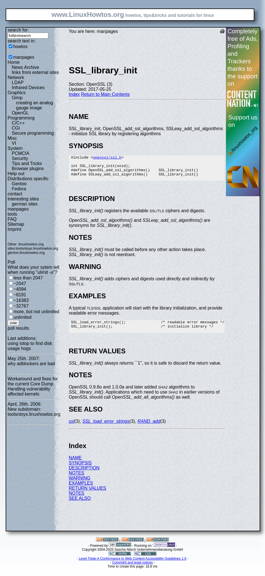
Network (16, 77)
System (15, 148)
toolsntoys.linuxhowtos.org (37, 248)
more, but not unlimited (36, 311)
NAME (75, 465)
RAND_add (148, 428)
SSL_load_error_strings (106, 428)
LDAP (18, 82)
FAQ (12, 219)
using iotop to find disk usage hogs (30, 346)
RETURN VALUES (87, 495)
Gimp (17, 97)
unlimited (22, 317)
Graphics (17, 92)
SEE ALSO (80, 505)
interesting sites (23, 198)
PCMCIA (20, 153)
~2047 (19, 283)
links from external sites (35, 72)
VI (14, 143)
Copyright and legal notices (132, 570)
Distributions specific (28, 178)
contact (15, 193)
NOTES (76, 480)
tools (12, 214)
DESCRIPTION (84, 475)
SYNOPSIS (80, 470)
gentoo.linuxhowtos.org (26, 252)
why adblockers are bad (31, 363)
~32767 (21, 306)
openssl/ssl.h (107, 158)
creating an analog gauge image (34, 105)
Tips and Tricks (27, 163)
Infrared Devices (28, 87)
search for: (18, 30)
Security (20, 158)
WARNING (79, 485)
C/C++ (18, 123)
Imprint (14, 229)
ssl (71, 428)
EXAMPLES (81, 490)
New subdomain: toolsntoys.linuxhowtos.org (34, 412)
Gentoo (19, 183)
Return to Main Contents (105, 94)
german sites (25, 204)
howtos (20, 46)
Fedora (19, 188)
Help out (16, 173)
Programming (21, 118)
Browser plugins (28, 168)
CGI (16, 128)
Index (74, 94)
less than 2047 (28, 277)
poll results (18, 328)
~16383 (21, 300)
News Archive (25, 67)
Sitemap (16, 224)
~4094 (19, 289)
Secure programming (33, 133)
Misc (12, 138)
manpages (23, 57)
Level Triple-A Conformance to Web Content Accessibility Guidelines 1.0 (132, 566)
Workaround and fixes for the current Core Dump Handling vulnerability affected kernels (33, 386)
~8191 (19, 294)
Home (14, 62)
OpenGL (20, 112)
